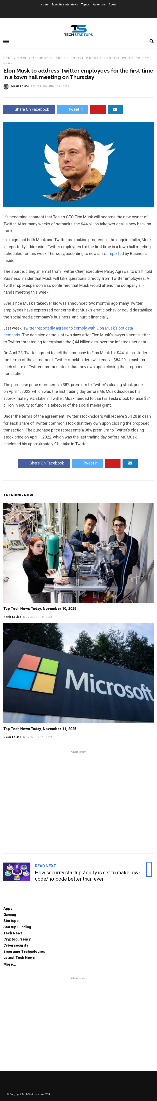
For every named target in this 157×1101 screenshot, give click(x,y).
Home (44, 4)
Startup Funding (17, 927)
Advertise (99, 4)
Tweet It (72, 109)
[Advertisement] (78, 801)
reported (116, 253)
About (112, 4)
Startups (10, 921)
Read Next (45, 865)
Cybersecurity (15, 945)
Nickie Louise (12, 616)
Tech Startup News (81, 58)
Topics (85, 4)
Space (22, 58)
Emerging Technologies (24, 951)
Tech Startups (113, 58)
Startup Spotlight (45, 58)
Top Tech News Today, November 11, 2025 (39, 729)
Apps (7, 908)
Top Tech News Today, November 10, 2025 (39, 608)
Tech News (13, 933)
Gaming (9, 914)
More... (9, 964)
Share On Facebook (29, 109)
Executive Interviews (65, 4)
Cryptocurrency (17, 939)
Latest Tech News (19, 957)
